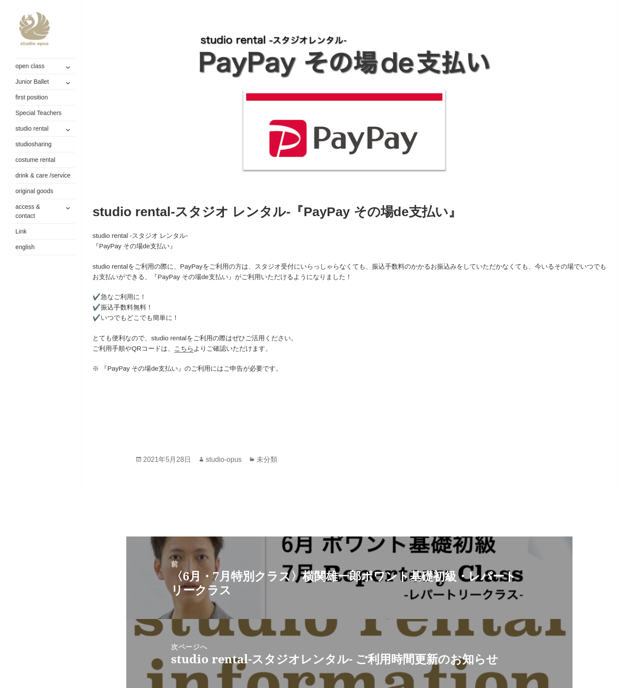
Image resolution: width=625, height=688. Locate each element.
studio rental (32, 128)
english (25, 247)
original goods (34, 191)
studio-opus (224, 459)
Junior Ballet (32, 81)
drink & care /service (43, 175)
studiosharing (34, 144)
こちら (184, 348)
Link (21, 231)
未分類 (267, 459)
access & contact (28, 211)
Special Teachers (39, 112)
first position (32, 97)
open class (30, 66)
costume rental (36, 159)
